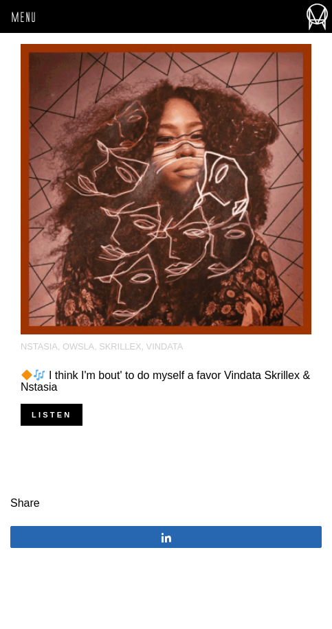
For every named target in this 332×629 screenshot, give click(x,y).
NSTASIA (39, 346)
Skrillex (120, 346)
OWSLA (78, 346)
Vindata (165, 346)
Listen (51, 415)
